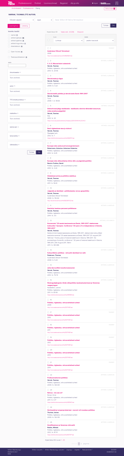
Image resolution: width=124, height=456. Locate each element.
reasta (86, 37)
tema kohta (15, 136)
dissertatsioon (17, 46)
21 (51, 362)
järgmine (86, 444)
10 (51, 188)
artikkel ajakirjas (17, 38)
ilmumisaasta (15, 72)
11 (50, 206)
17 (50, 312)
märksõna (14, 113)
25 (51, 422)
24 (51, 407)
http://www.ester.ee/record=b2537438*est (60, 307)
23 (51, 390)
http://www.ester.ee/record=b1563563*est (59, 56)
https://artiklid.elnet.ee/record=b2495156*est (60, 295)
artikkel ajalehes (17, 41)
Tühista (105, 25)
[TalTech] (11, 3)
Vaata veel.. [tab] (67, 32)
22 (51, 375)
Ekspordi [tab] (80, 32)
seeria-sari (14, 127)
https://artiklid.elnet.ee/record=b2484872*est (60, 138)
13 (51, 250)
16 (51, 300)
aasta (9, 62)
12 (51, 221)
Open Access (17, 52)
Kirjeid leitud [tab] (52, 32)
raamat (14, 35)
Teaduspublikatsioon (19, 57)
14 (51, 265)
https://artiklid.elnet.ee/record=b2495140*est (60, 402)
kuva (54, 37)
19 (51, 337)
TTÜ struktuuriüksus (18, 100)
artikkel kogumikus (18, 44)
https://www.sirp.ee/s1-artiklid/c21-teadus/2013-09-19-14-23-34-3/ (66, 121)
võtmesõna (15, 145)
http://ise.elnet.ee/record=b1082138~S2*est (60, 201)
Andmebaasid (16, 8)
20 (51, 350)
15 (51, 280)
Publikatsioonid (28, 8)
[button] (116, 3)
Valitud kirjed (110, 8)
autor (12, 86)
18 (51, 325)
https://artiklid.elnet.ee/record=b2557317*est (60, 435)
